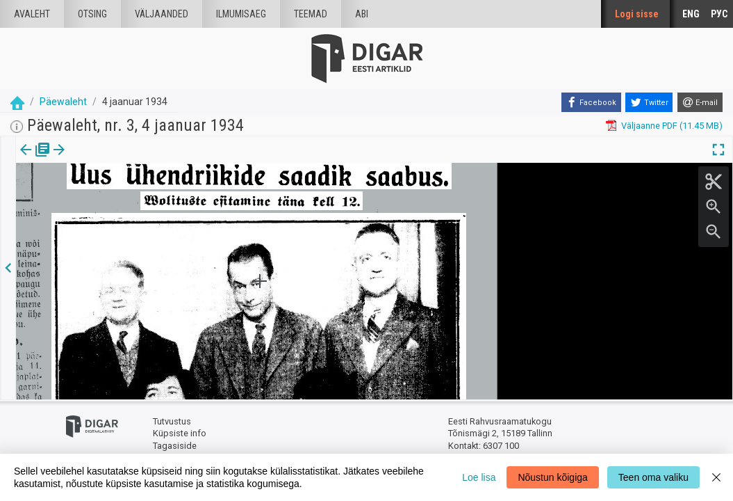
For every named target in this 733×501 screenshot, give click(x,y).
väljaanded (161, 13)
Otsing (92, 13)
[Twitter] (649, 102)
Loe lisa (478, 477)
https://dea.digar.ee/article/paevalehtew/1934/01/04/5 (126, 197)
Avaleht (32, 13)
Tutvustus (172, 421)
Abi (361, 13)
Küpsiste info (179, 433)
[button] (118, 159)
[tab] (35, 159)
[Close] (716, 477)
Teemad (310, 13)
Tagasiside (175, 445)
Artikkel (97, 159)
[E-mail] (700, 102)
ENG (691, 13)
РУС (719, 13)
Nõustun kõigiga (552, 477)
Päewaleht (63, 101)
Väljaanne (35, 159)
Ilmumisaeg (241, 13)
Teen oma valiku (653, 477)
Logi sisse (637, 13)
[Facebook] (591, 102)
